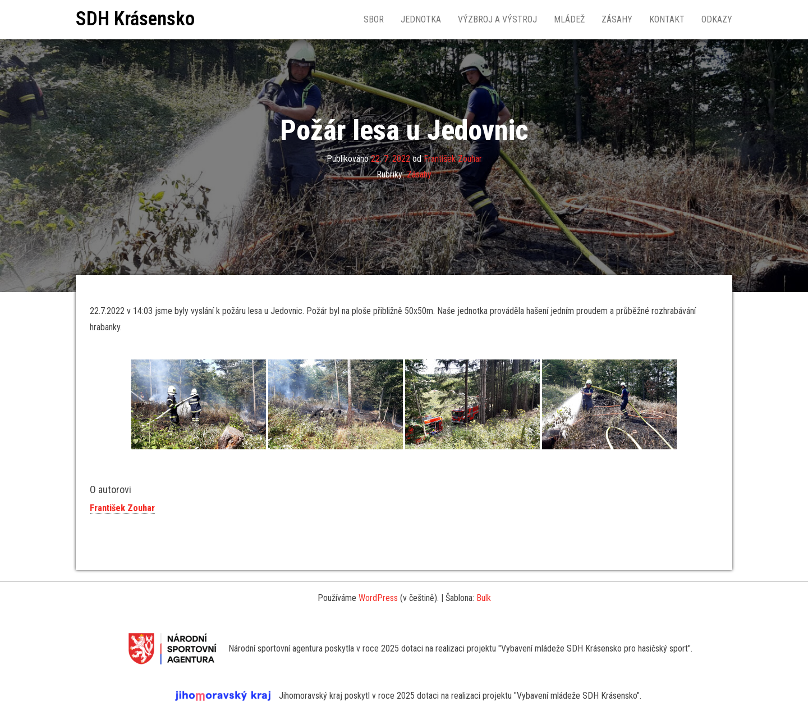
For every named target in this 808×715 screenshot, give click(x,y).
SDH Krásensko (135, 18)
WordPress (378, 598)
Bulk (483, 598)
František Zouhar (453, 158)
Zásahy (617, 19)
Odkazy (716, 19)
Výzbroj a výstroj (497, 19)
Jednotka (421, 19)
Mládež (569, 19)
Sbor (374, 19)
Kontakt (667, 19)
